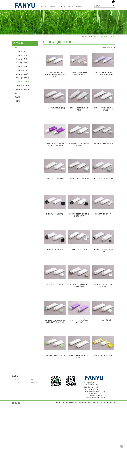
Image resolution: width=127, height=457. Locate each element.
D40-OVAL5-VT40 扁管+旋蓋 (55, 179)
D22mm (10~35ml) (22, 66)
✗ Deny (2, 412)
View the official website (15, 424)
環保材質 (62, 6)
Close (1, 406)
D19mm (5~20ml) (21, 63)
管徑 (97, 36)
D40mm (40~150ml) (107, 36)
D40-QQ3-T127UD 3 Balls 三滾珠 (55, 108)
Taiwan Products (85, 402)
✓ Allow (2, 410)
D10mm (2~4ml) (21, 51)
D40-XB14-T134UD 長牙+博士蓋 (55, 355)
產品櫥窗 (53, 6)
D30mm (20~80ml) (22, 74)
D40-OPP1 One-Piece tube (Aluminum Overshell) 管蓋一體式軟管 (54, 74)
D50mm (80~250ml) (22, 89)
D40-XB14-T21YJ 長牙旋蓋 (103, 320)
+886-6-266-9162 (92, 387)
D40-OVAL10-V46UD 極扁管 (55, 214)
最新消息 (70, 6)
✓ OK (50, 456)
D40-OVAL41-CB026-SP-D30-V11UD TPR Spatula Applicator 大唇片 (103, 74)
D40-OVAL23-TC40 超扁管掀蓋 (103, 355)
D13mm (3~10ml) (21, 55)
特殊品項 (17, 97)
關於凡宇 (44, 6)
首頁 (86, 36)
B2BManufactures (97, 402)
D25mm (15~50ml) (22, 70)
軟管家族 (17, 101)
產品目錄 (92, 36)
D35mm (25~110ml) (22, 78)
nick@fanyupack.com (95, 393)
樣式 (16, 93)
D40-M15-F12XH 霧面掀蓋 (55, 249)
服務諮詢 (79, 6)
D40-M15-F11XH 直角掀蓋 (103, 214)
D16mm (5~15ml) (21, 59)
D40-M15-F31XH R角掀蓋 (79, 249)
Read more (3, 424)
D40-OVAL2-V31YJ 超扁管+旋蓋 (103, 143)
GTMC (77, 402)
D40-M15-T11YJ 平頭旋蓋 (55, 285)
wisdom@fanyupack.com (97, 391)
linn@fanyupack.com (95, 395)
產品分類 (15, 376)
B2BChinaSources (109, 402)
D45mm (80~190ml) (22, 85)
